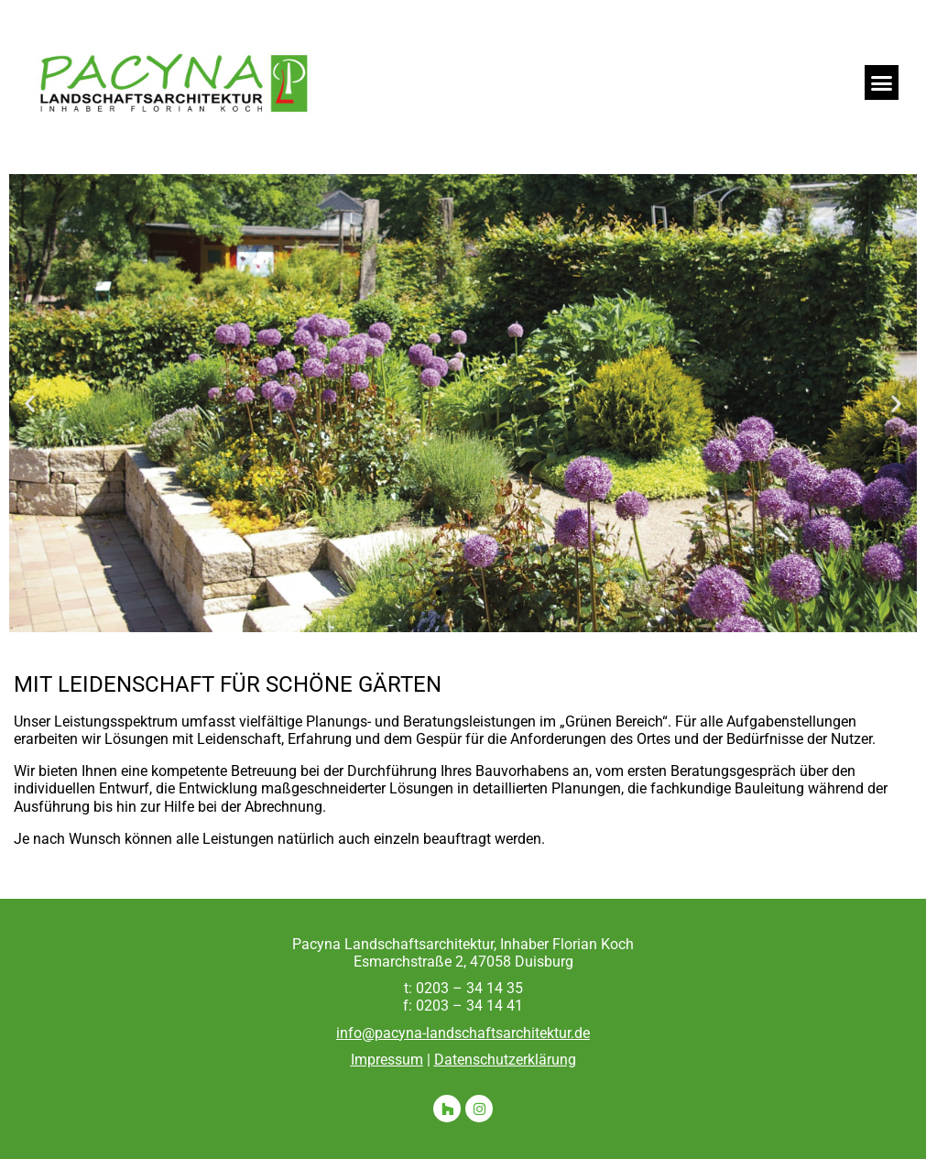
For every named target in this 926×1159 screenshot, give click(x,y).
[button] (882, 82)
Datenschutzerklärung (505, 1059)
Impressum (387, 1059)
